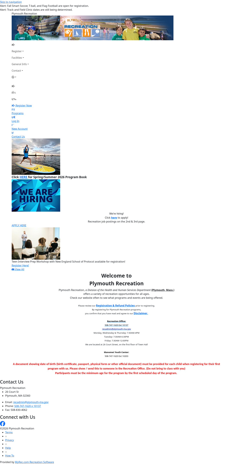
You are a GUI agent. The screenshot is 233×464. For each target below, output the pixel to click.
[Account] (20, 77)
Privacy (9, 440)
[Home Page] (20, 45)
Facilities (17, 57)
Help (8, 448)
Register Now (24, 105)
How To (9, 455)
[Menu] (14, 99)
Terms (9, 432)
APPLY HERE (19, 225)
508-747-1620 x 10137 (27, 406)
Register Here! (20, 265)
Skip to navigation (11, 2)
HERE (24, 177)
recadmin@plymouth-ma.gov (31, 402)
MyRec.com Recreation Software (34, 462)
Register (17, 51)
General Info (19, 64)
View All (18, 269)
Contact (16, 70)
